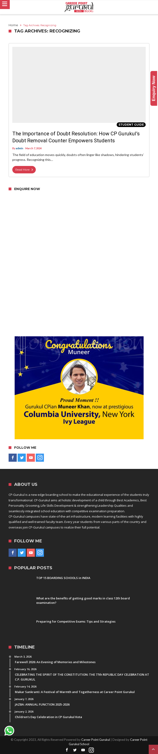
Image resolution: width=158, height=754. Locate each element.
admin (19, 148)
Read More (24, 169)
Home (13, 25)
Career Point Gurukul (95, 739)
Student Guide (131, 124)
